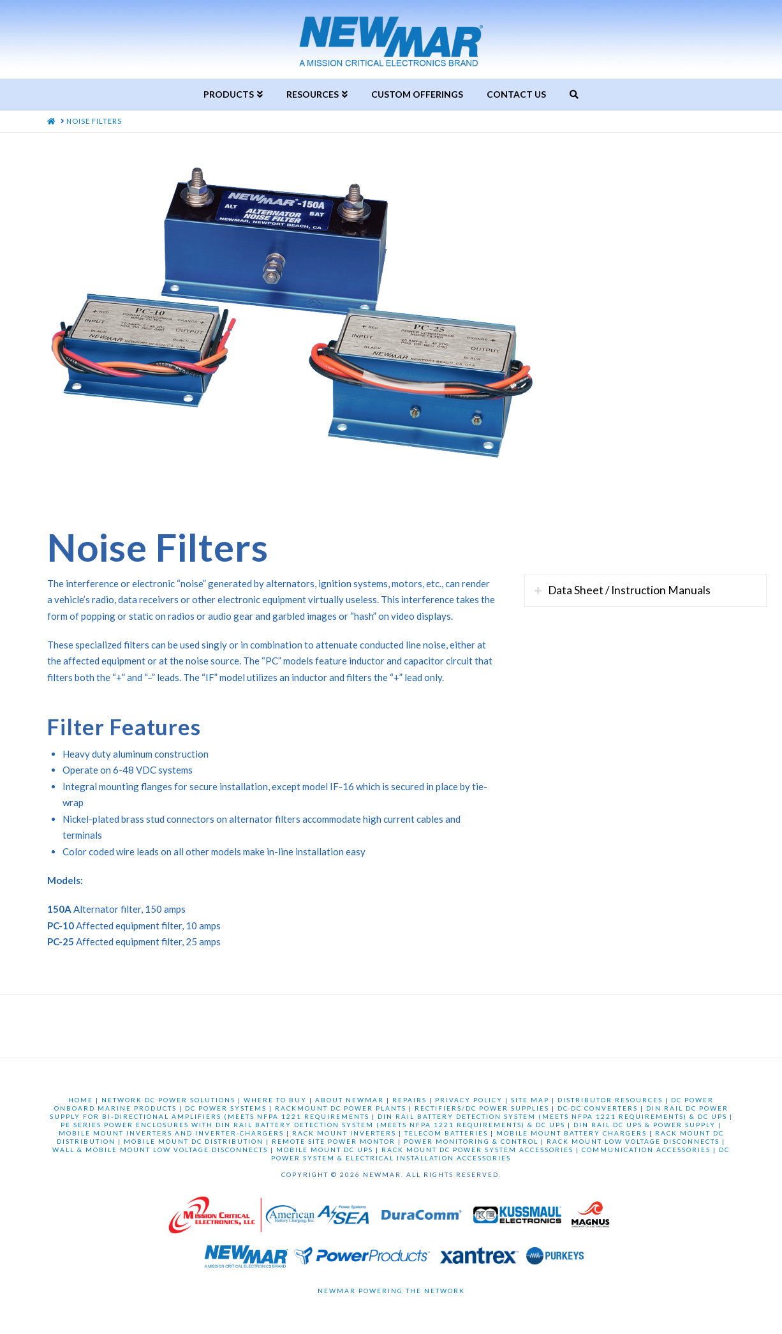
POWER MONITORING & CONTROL (471, 1141)
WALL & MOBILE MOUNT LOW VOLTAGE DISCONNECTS (160, 1149)
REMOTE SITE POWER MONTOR (333, 1141)
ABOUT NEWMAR (349, 1100)
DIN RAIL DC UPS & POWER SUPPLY (644, 1124)
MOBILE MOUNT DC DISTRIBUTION (193, 1141)
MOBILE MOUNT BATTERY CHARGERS (571, 1133)
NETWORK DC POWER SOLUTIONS (168, 1100)
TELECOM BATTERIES (446, 1133)
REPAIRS (409, 1100)
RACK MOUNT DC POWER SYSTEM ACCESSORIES (477, 1149)
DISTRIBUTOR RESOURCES (610, 1100)
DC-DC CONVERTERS (597, 1108)
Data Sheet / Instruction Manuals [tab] (629, 590)
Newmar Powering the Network (391, 1290)
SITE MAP (530, 1100)
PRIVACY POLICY (469, 1100)
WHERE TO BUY (275, 1100)
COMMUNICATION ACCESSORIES (646, 1149)
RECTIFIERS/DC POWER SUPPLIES (482, 1108)
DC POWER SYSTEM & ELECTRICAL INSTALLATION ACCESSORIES (500, 1154)
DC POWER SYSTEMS (226, 1108)
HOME (80, 1100)
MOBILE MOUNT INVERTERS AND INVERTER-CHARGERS (171, 1133)
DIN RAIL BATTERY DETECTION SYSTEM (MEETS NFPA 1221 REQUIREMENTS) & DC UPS (552, 1116)
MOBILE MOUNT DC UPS (324, 1149)
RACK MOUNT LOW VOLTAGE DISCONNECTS (633, 1141)
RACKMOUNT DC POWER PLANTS (340, 1108)
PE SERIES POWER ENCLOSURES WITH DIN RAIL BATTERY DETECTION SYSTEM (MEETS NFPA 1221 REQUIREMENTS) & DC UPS (313, 1124)
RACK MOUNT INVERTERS (344, 1133)
